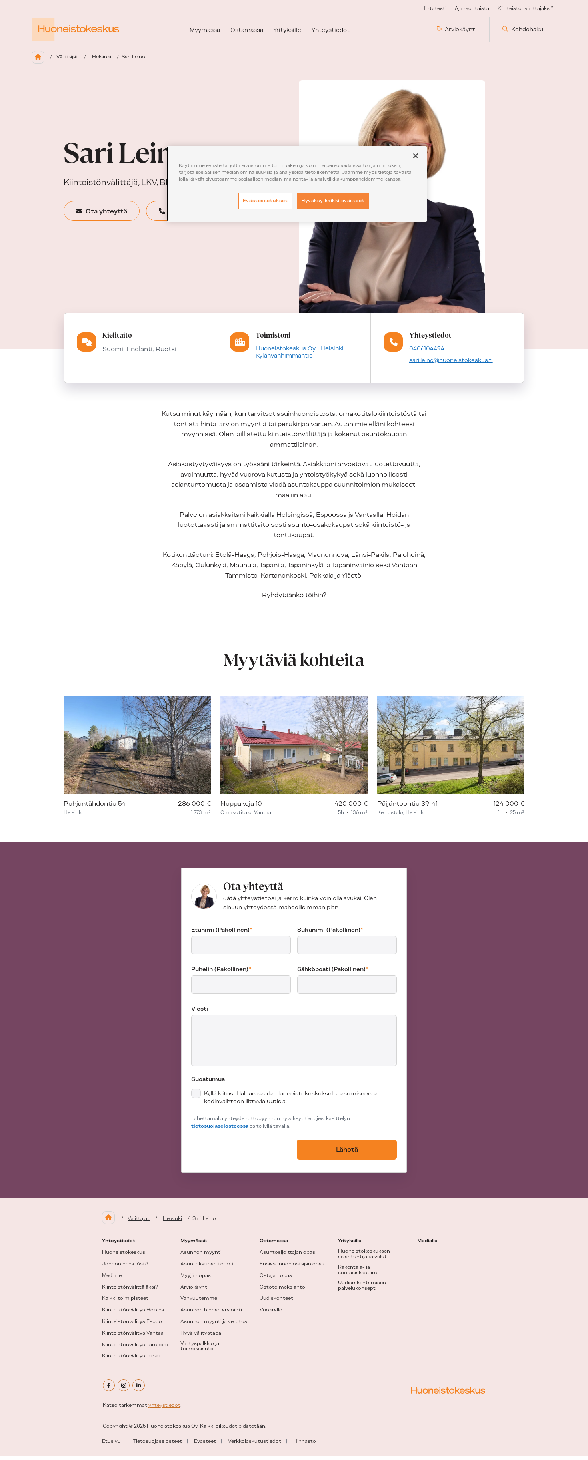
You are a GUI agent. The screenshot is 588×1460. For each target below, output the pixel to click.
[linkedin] (140, 1390)
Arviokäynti (456, 31)
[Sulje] (415, 156)
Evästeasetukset (265, 200)
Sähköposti (332, 974)
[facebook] (109, 1390)
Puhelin (221, 974)
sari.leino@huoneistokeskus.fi (451, 364)
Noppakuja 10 (241, 808)
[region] (297, 184)
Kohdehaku (522, 31)
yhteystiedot (164, 1409)
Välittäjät (69, 61)
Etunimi (221, 934)
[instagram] (124, 1390)
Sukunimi (330, 934)
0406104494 (425, 352)
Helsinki (103, 61)
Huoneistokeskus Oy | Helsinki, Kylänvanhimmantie (299, 356)
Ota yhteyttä (107, 215)
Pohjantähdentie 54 (95, 808)
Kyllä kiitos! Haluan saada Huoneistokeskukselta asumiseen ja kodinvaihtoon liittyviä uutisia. (291, 1102)
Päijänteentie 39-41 (407, 808)
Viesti (199, 1013)
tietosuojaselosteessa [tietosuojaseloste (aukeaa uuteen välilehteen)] (219, 1131)
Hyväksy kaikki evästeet (332, 200)
